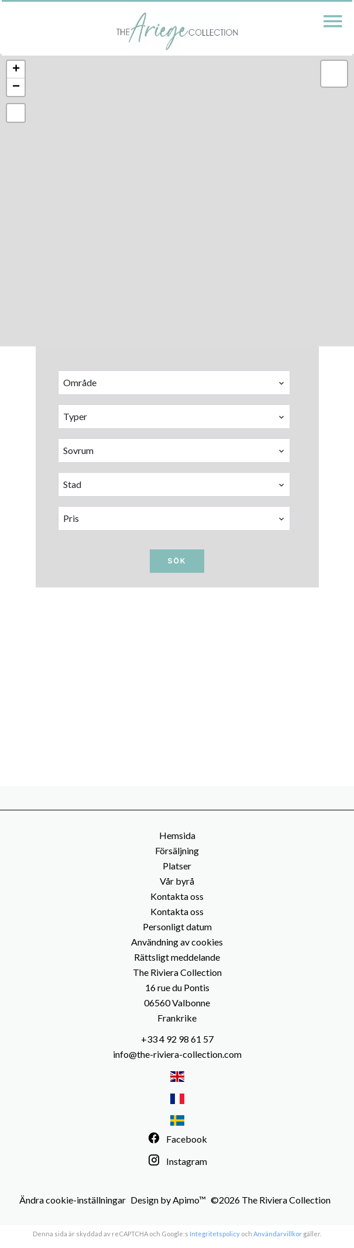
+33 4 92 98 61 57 (177, 1038)
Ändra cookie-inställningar (72, 1199)
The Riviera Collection (177, 972)
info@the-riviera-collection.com (177, 1054)
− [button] (16, 87)
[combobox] (174, 382)
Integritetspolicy (215, 1233)
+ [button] (16, 69)
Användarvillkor (277, 1233)
